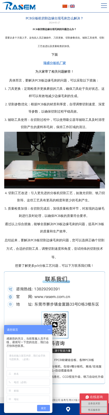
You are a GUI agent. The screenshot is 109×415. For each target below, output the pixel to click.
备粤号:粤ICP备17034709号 (75, 400)
